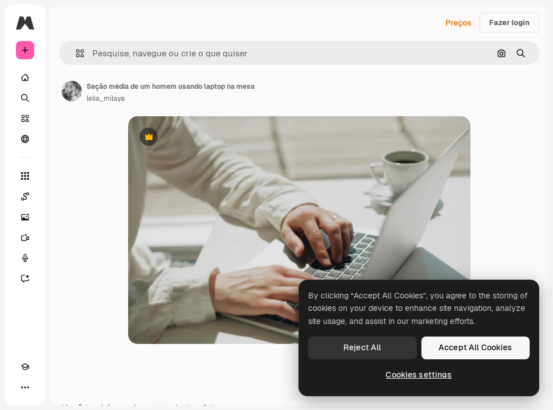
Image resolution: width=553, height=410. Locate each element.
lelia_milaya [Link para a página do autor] (106, 98)
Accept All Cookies (476, 347)
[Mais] (25, 387)
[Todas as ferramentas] (25, 176)
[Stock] (25, 118)
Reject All (362, 347)
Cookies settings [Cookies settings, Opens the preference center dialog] (419, 375)
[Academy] (25, 367)
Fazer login (509, 22)
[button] (75, 53)
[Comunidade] (25, 139)
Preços (458, 23)
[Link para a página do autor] (72, 91)
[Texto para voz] (25, 258)
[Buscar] (25, 98)
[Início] (25, 77)
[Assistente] (25, 278)
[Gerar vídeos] (25, 237)
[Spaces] (25, 196)
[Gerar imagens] (25, 217)
